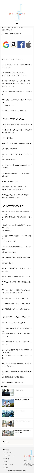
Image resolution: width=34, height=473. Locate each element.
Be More (5, 442)
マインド (6, 458)
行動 (5, 461)
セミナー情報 (8, 453)
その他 (6, 467)
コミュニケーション (9, 455)
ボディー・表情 (8, 464)
